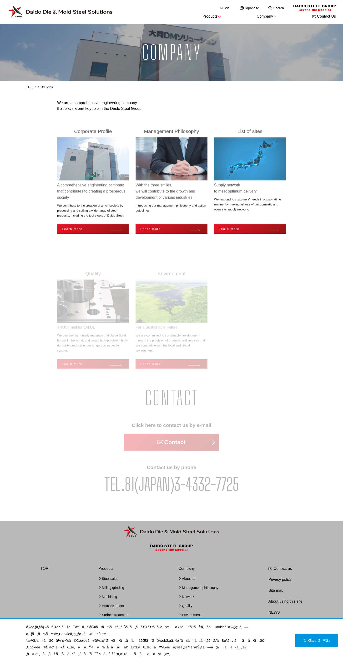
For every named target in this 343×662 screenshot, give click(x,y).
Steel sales (110, 579)
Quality (187, 606)
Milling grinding (113, 588)
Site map (275, 590)
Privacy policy (280, 579)
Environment (191, 615)
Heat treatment (113, 606)
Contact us (283, 568)
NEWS (225, 8)
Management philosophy (200, 588)
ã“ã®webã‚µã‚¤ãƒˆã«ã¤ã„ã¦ (176, 640)
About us (188, 579)
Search (278, 8)
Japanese (252, 8)
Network (188, 597)
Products (209, 16)
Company (265, 16)
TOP (29, 87)
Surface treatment (115, 615)
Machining (109, 597)
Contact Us (326, 16)
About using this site (285, 601)
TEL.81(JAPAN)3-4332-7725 (171, 485)
